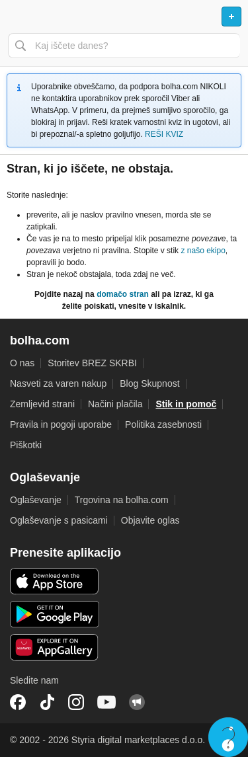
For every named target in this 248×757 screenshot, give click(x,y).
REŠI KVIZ (164, 134)
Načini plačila (115, 404)
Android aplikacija (54, 614)
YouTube (106, 702)
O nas (22, 363)
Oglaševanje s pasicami (59, 520)
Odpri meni (16, 16)
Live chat (228, 737)
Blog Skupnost (149, 383)
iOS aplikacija (54, 581)
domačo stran (123, 294)
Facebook (18, 702)
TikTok (47, 702)
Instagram (76, 702)
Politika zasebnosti (163, 424)
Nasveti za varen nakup (58, 383)
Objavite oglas (150, 520)
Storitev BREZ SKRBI (92, 363)
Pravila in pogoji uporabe (61, 424)
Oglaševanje (36, 500)
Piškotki (26, 445)
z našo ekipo (203, 250)
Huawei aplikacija (54, 647)
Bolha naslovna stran (124, 16)
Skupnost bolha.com (137, 702)
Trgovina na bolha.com (122, 500)
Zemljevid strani (42, 404)
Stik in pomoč (185, 404)
